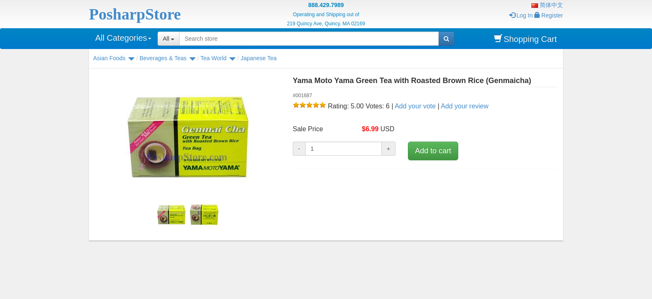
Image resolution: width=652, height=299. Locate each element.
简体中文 (547, 5)
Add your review (465, 106)
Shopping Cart (525, 39)
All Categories (123, 37)
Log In (521, 15)
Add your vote (415, 106)
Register (548, 15)
